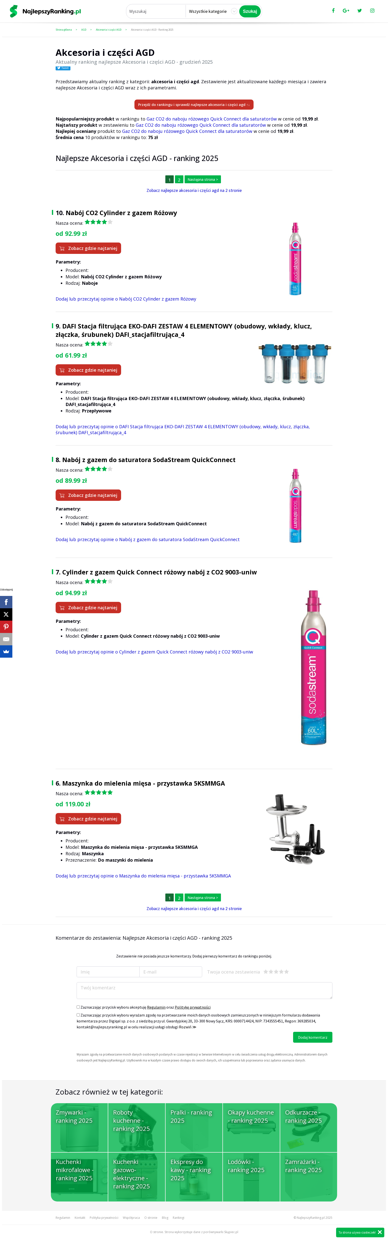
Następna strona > (203, 179)
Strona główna (64, 29)
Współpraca (131, 1218)
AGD (83, 29)
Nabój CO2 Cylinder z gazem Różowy (121, 212)
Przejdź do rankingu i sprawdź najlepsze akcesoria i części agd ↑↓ (194, 104)
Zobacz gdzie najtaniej (88, 248)
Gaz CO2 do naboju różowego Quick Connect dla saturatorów (212, 119)
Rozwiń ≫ (187, 1026)
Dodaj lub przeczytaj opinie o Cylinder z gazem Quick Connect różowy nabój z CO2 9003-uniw (154, 652)
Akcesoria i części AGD (109, 29)
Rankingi (178, 1218)
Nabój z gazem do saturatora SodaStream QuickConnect (149, 459)
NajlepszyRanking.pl (311, 1218)
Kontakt (80, 1218)
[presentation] (114, 1041)
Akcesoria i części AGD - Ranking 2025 (152, 29)
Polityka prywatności (104, 1218)
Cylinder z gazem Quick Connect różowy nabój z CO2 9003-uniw (159, 572)
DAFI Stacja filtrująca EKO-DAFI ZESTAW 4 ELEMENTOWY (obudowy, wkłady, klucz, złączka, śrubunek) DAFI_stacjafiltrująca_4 (184, 330)
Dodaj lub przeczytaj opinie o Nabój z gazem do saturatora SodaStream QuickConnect (148, 539)
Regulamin (156, 1007)
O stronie (150, 1218)
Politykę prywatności (193, 1007)
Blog (165, 1218)
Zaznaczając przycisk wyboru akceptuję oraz (144, 1007)
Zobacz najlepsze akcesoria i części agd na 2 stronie (194, 190)
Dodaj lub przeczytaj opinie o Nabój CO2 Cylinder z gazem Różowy (126, 299)
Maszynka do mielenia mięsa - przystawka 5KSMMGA (143, 783)
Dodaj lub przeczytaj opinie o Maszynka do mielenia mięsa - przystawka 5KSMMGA (143, 876)
